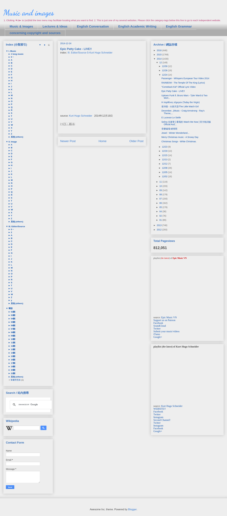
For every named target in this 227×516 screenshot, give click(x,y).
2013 (159, 225)
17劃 (12, 363)
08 (160, 194)
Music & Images (21, 26)
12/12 (165, 163)
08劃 (12, 332)
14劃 (12, 353)
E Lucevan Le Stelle (171, 117)
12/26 (165, 70)
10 (160, 186)
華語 (10, 308)
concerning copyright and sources (35, 33)
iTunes (156, 334)
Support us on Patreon (164, 320)
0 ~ (12, 57)
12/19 (165, 151)
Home (103, 141)
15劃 (12, 356)
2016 (159, 50)
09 (160, 190)
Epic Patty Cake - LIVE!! (173, 91)
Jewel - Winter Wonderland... (175, 133)
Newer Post (68, 141)
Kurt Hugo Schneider (80, 115)
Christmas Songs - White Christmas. (179, 141)
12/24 (165, 75)
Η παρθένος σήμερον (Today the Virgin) (180, 102)
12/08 (165, 168)
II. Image (12, 142)
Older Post (136, 141)
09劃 (12, 336)
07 (160, 198)
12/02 (165, 176)
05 (160, 207)
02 (160, 216)
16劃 (12, 360)
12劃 (12, 346)
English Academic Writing (137, 26)
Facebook (158, 323)
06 (160, 203)
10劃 (12, 339)
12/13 (165, 159)
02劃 (12, 312)
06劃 (12, 325)
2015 (159, 54)
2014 (159, 59)
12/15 (165, 155)
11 (160, 181)
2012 (159, 229)
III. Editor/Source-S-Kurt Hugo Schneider (90, 52)
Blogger (132, 509)
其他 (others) (16, 137)
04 (160, 211)
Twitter (157, 328)
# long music (16, 54)
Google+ (157, 337)
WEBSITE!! (159, 408)
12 (160, 62)
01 (160, 220)
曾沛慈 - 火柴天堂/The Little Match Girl (180, 106)
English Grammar (179, 26)
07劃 (12, 329)
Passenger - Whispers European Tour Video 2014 (185, 78)
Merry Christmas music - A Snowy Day (179, 137)
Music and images (28, 12)
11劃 (12, 342)
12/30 (165, 66)
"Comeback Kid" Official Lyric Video (178, 87)
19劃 (12, 366)
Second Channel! (161, 420)
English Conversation (93, 26)
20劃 (12, 370)
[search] (30, 405)
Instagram (158, 417)
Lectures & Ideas (55, 26)
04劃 (12, 318)
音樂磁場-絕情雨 (169, 128)
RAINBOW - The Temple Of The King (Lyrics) (183, 82)
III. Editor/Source (16, 226)
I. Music (12, 51)
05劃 (12, 322)
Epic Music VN (169, 317)
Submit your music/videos (166, 331)
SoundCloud (159, 325)
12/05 (165, 172)
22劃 (12, 373)
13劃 (12, 349)
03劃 (12, 315)
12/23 (165, 147)
